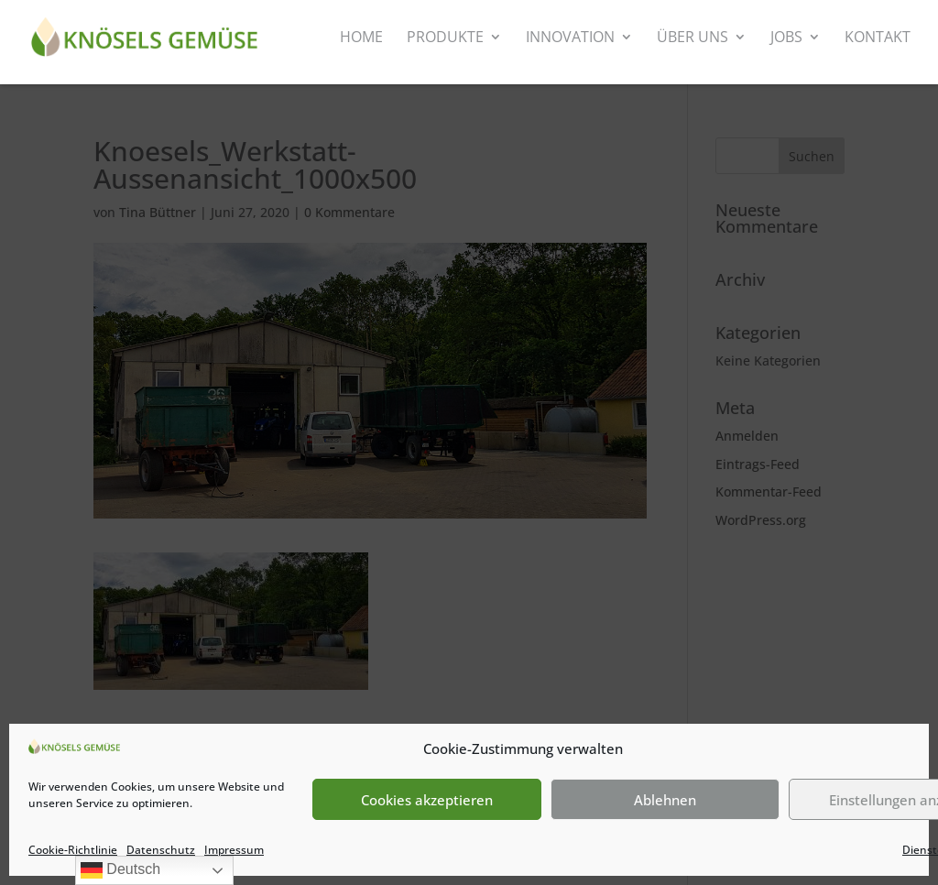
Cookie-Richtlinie (72, 850)
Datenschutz (160, 850)
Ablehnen (665, 800)
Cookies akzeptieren (427, 800)
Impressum (234, 850)
